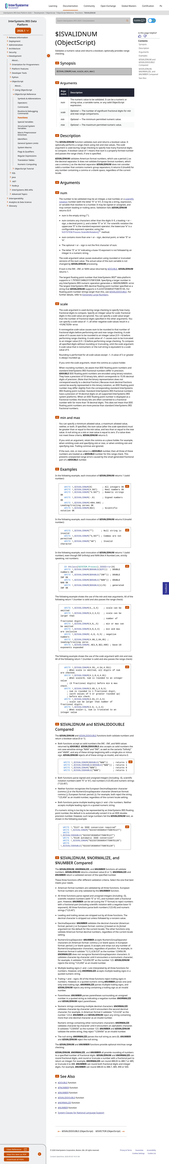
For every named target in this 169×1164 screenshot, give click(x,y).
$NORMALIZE (64, 1102)
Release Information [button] (18, 37)
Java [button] (14, 177)
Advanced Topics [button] (19, 194)
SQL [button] (14, 173)
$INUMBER (63, 1092)
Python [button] (15, 77)
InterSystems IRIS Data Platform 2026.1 (18, 13)
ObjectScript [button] (17, 81)
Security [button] (12, 52)
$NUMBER (63, 1107)
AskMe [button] (140, 20)
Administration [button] (16, 44)
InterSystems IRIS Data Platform (22, 22)
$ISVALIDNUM (90, 13)
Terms (129, 1150)
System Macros (25, 147)
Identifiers (22, 139)
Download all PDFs (15, 1159)
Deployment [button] (14, 41)
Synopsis (143, 44)
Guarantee (139, 1150)
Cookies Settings (138, 1153)
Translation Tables (26, 160)
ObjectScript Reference (65, 13)
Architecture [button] (14, 48)
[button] (57, 63)
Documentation (70, 6)
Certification (148, 6)
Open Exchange (108, 6)
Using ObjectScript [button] (23, 90)
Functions (79, 13)
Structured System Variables (26, 127)
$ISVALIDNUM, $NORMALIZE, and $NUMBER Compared (148, 71)
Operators (22, 102)
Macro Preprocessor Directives (27, 133)
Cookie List (152, 1153)
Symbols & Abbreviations (29, 98)
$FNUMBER (63, 1087)
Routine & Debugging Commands (28, 112)
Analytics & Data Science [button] (20, 202)
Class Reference (16, 1149)
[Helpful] (139, 36)
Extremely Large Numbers (95, 294)
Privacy (122, 1150)
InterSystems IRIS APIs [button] (22, 189)
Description (144, 48)
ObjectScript (50, 13)
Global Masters (129, 6)
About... (15, 60)
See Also (142, 78)
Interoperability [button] (16, 198)
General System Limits (28, 143)
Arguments (144, 52)
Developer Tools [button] (19, 73)
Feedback (166, 587)
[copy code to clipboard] (127, 486)
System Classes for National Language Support (81, 1112)
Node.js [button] (15, 185)
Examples (143, 55)
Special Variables (25, 121)
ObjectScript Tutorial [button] (24, 168)
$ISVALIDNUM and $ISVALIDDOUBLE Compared (147, 62)
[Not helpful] (145, 36)
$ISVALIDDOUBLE (118, 291)
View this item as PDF (16, 1154)
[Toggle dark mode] (152, 20)
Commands (23, 107)
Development (39, 13)
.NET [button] (14, 181)
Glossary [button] (13, 205)
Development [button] (15, 56)
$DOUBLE (112, 268)
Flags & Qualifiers (26, 151)
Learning (53, 6)
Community (89, 6)
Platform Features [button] (20, 68)
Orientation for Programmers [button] (25, 64)
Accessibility (151, 1150)
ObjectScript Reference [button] (25, 94)
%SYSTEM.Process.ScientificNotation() (81, 232)
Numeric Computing (27, 164)
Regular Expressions (27, 155)
